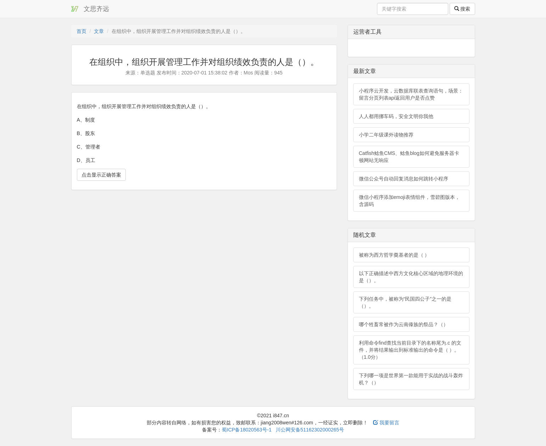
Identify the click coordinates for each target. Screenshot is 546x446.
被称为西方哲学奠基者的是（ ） (394, 255)
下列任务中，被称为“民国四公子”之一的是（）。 (405, 302)
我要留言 (386, 422)
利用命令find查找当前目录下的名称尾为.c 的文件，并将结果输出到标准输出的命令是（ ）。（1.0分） (410, 350)
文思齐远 (96, 8)
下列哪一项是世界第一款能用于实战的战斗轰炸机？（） (411, 379)
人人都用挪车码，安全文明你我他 (396, 116)
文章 (99, 31)
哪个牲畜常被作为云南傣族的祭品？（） (403, 324)
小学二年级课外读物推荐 (386, 135)
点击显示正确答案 (101, 175)
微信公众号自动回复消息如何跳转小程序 (403, 179)
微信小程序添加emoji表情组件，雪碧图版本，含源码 (409, 200)
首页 (81, 31)
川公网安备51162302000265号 (310, 430)
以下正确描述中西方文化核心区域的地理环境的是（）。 (411, 277)
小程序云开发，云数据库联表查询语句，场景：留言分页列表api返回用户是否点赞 (411, 94)
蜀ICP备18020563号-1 (246, 430)
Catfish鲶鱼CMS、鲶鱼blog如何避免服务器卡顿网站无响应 (409, 156)
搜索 (462, 9)
